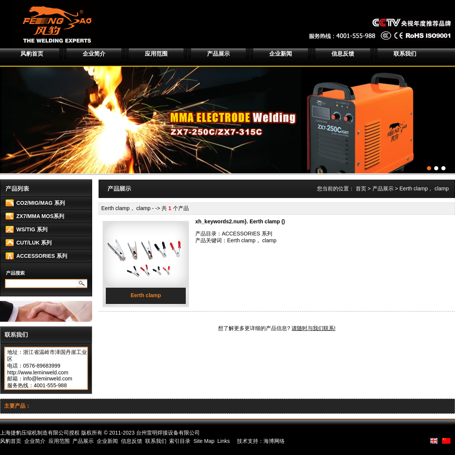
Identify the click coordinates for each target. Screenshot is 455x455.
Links (223, 441)
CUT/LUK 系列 (34, 243)
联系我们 (405, 53)
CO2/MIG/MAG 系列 (40, 203)
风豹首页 (31, 53)
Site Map (203, 441)
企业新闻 (280, 53)
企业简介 (94, 53)
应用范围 (156, 53)
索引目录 (179, 441)
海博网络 (274, 441)
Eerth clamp (145, 295)
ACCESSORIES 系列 (41, 256)
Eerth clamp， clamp (251, 240)
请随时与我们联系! (314, 328)
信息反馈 (342, 53)
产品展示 (218, 53)
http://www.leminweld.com (37, 372)
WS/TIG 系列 (31, 229)
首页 (361, 188)
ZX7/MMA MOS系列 (40, 216)
